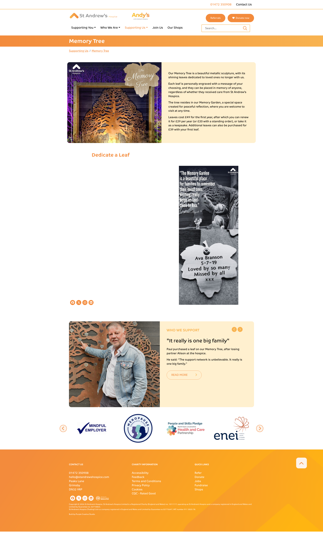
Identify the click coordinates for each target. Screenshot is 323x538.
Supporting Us (78, 51)
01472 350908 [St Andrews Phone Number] (79, 473)
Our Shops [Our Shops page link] (175, 27)
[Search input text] (245, 28)
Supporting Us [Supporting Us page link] (135, 27)
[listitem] (72, 498)
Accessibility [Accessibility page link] (140, 473)
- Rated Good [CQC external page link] (144, 493)
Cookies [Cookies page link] (137, 489)
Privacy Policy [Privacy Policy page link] (141, 485)
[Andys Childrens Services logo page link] (140, 16)
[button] (184, 428)
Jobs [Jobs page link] (198, 481)
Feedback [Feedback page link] (138, 477)
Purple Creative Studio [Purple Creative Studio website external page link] (85, 514)
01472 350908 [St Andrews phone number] (220, 4)
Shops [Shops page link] (199, 489)
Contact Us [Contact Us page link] (244, 4)
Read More (184, 375)
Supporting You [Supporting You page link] (82, 27)
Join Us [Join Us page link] (157, 27)
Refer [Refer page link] (198, 473)
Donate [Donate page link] (199, 477)
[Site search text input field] (222, 28)
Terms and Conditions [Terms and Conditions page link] (146, 481)
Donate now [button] (240, 17)
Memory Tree (100, 51)
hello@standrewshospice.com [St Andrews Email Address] (89, 477)
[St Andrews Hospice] (93, 15)
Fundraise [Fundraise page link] (201, 485)
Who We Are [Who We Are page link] (109, 27)
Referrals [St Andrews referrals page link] (215, 17)
